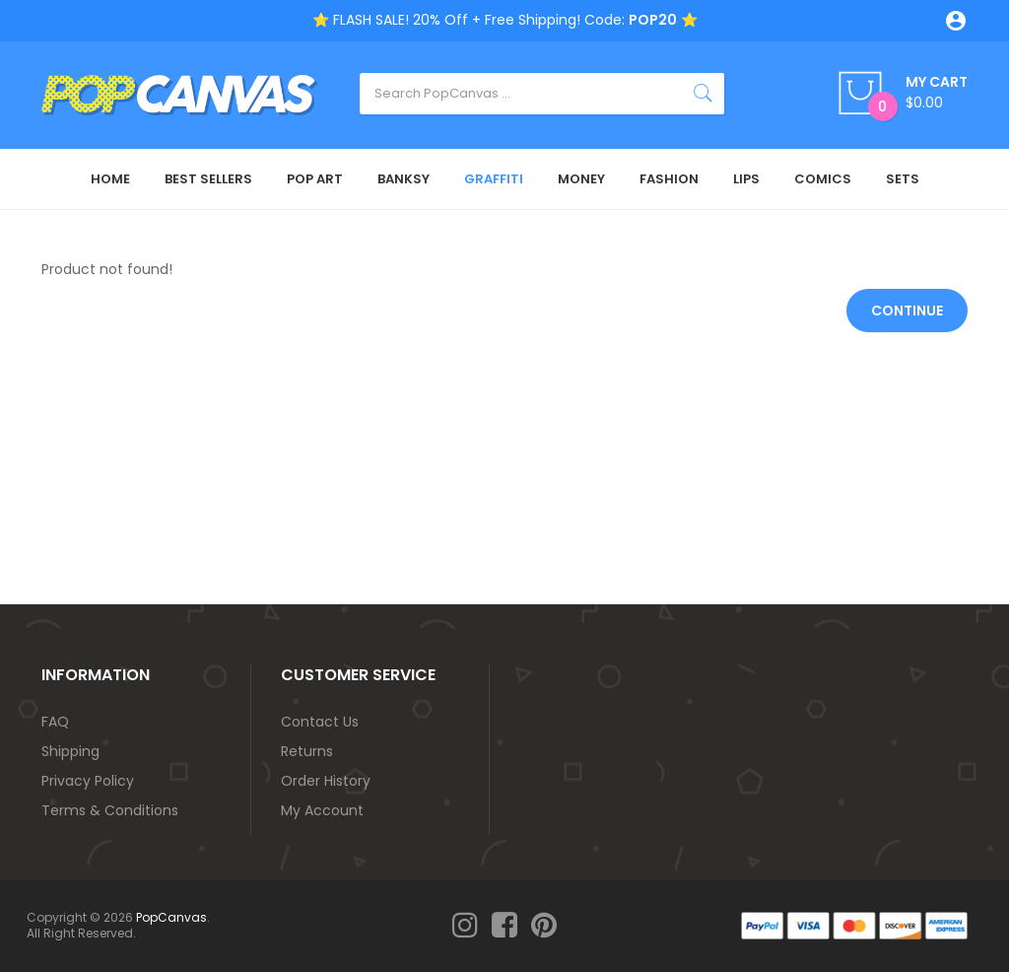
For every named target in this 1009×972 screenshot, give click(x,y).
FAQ (55, 721)
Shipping (70, 751)
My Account (322, 810)
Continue (907, 310)
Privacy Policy (87, 781)
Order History (325, 781)
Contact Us (320, 721)
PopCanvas (171, 917)
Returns (307, 751)
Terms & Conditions (109, 810)
